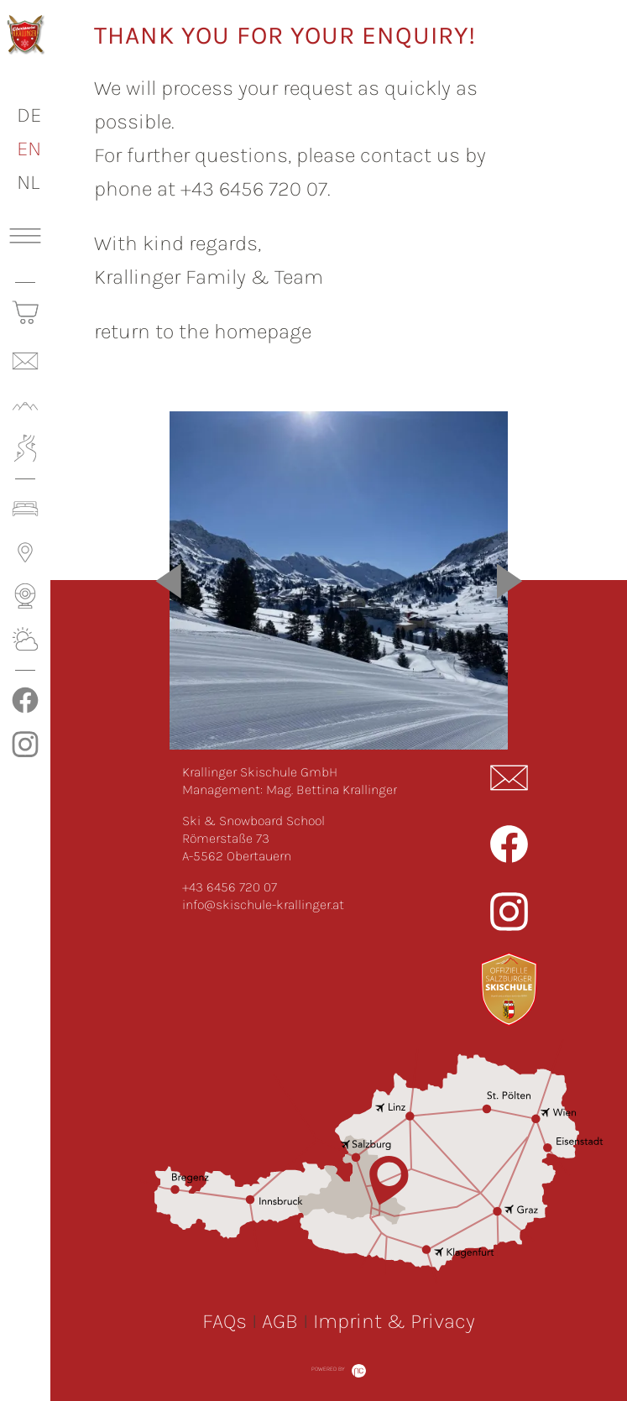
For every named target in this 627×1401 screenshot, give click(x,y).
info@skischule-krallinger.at (263, 904)
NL (28, 182)
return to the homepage (202, 331)
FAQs (224, 1321)
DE (29, 114)
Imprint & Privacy (394, 1321)
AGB (280, 1321)
